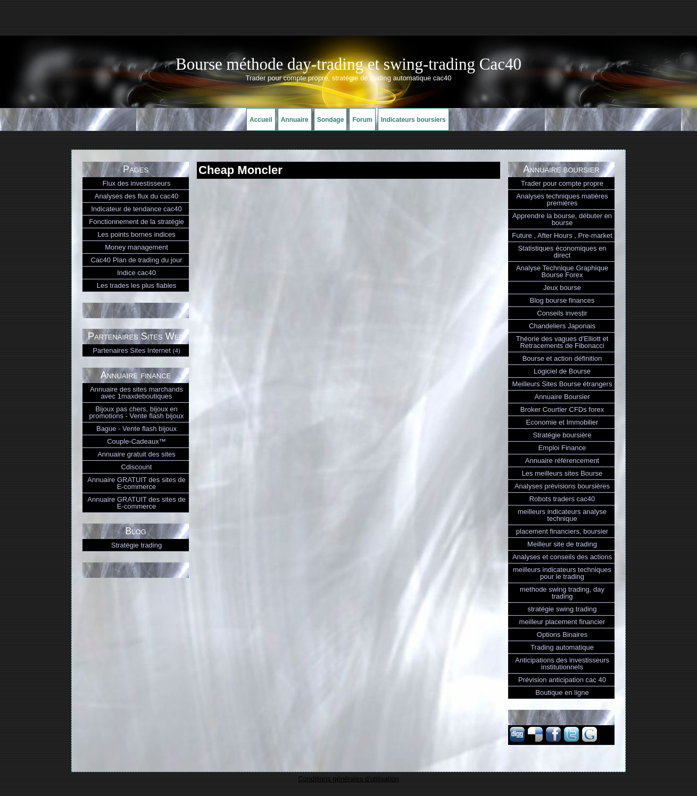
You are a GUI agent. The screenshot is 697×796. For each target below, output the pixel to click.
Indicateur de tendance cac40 (136, 209)
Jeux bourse (562, 288)
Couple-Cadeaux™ (136, 441)
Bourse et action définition (562, 358)
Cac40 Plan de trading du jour (136, 260)
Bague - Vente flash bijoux (136, 429)
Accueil (261, 119)
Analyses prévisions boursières (562, 486)
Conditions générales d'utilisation (348, 779)
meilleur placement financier (562, 622)
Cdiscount (136, 467)
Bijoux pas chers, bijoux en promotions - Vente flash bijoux (136, 412)
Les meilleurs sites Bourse (562, 473)
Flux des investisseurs (137, 183)
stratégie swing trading (561, 609)
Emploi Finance (562, 448)
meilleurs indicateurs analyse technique (562, 515)
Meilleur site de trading (562, 544)
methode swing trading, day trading (562, 592)
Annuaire (295, 119)
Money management (136, 247)
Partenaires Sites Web (136, 336)
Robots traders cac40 (562, 499)
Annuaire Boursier (562, 397)
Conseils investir (562, 313)
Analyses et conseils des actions (562, 557)
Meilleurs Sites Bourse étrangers (562, 384)
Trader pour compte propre (562, 183)
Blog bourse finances (562, 300)
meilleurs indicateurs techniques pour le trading (562, 573)
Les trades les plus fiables (137, 285)
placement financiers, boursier (562, 531)
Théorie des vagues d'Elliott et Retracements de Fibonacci (562, 342)
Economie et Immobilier (562, 422)
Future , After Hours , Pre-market (562, 235)
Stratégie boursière (562, 435)
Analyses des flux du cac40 (137, 196)
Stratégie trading (136, 545)
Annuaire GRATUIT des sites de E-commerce (136, 483)
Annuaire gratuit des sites (136, 454)
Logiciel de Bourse (562, 371)
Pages (135, 169)
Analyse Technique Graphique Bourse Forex (562, 271)
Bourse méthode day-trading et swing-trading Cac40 (348, 64)
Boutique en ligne (561, 692)
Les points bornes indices (136, 234)
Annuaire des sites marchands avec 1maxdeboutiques (136, 392)
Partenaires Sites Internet (136, 350)
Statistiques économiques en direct (562, 251)
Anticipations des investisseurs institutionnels (562, 663)
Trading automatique (562, 647)
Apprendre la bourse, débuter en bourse (562, 219)
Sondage (330, 119)
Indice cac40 (136, 273)
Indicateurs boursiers (413, 119)
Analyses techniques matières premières (562, 199)
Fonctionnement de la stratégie (136, 222)
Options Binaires (562, 635)
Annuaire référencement (562, 461)
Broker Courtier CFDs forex (562, 409)
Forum (362, 119)
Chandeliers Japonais (562, 326)
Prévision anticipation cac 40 (562, 680)
